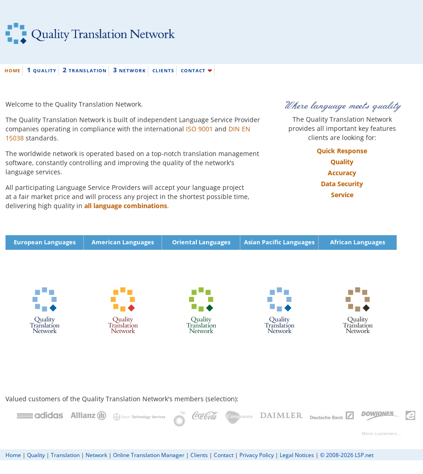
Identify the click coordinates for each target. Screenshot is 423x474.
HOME (13, 70)
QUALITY (41, 69)
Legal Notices (297, 454)
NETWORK (129, 69)
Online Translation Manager (148, 454)
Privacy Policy (256, 454)
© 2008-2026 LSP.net (347, 454)
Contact (223, 454)
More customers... (381, 433)
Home (13, 454)
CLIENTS (163, 70)
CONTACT (196, 70)
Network (96, 454)
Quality (36, 454)
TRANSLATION (85, 69)
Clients (199, 454)
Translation (65, 454)
